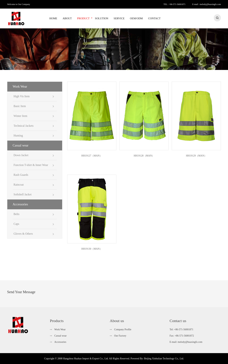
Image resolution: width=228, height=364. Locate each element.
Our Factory (120, 335)
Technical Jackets (23, 125)
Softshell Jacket (23, 194)
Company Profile (122, 329)
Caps (16, 223)
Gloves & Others (23, 233)
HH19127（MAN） (91, 155)
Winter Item (20, 115)
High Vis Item (22, 96)
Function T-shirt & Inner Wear (31, 164)
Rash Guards (21, 174)
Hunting (18, 135)
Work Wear (20, 86)
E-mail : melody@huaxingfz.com (206, 4)
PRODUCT (83, 18)
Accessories (20, 204)
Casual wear (20, 145)
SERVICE (119, 18)
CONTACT (154, 18)
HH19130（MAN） (91, 248)
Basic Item (20, 106)
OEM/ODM (136, 18)
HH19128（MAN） (144, 155)
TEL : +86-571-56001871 (175, 4)
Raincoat (19, 184)
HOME (53, 18)
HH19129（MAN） (196, 155)
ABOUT (67, 18)
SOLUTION (101, 18)
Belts (16, 214)
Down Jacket (21, 155)
